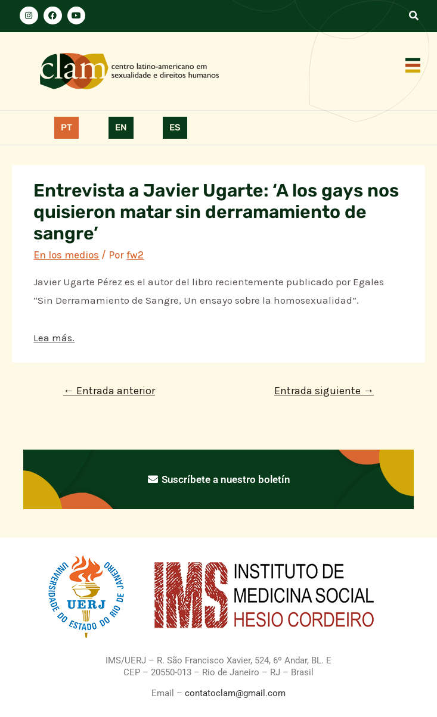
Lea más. (54, 338)
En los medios (66, 255)
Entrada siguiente (324, 390)
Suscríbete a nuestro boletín (218, 479)
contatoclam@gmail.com (234, 693)
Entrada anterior (109, 390)
